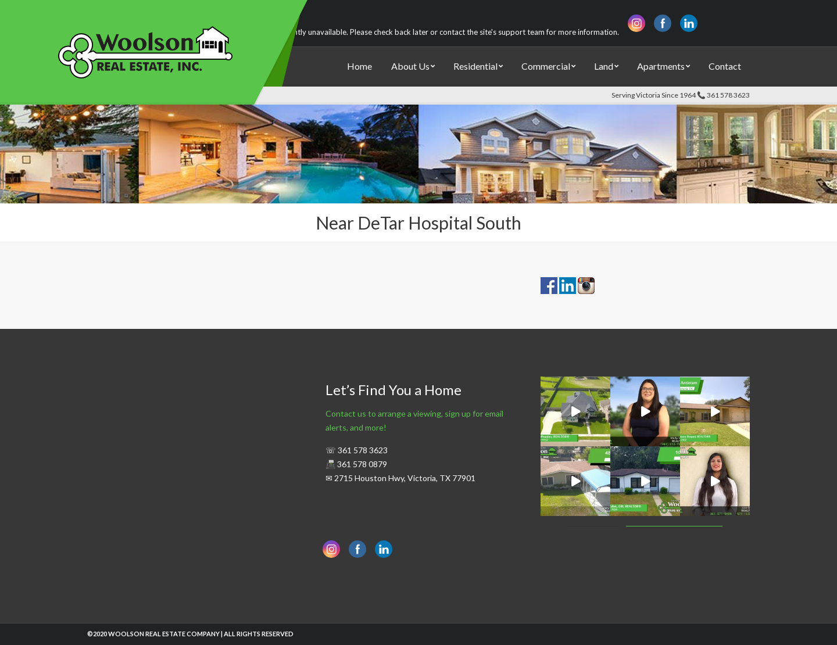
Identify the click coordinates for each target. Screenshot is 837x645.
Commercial (545, 65)
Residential (475, 65)
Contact (725, 65)
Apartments (661, 65)
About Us (410, 65)
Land (603, 65)
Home (359, 65)
